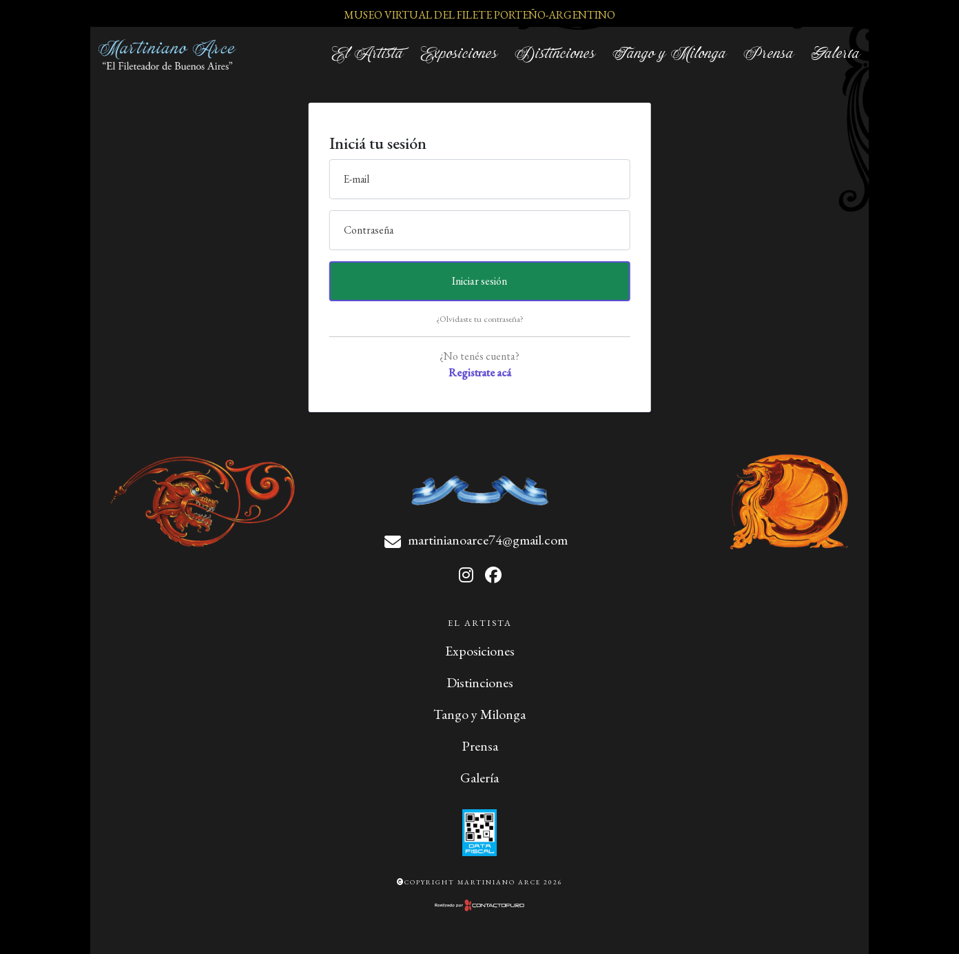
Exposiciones (459, 54)
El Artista (367, 54)
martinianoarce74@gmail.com (488, 540)
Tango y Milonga (669, 54)
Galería (835, 54)
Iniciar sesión (479, 281)
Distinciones (555, 54)
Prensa (768, 54)
